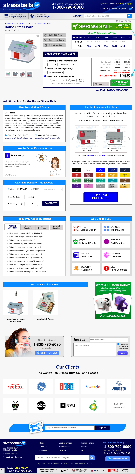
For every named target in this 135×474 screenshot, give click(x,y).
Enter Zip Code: (14, 197)
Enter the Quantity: (15, 204)
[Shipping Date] (57, 80)
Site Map (84, 447)
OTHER (35, 189)
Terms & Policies (87, 443)
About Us (104, 9)
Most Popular (64, 447)
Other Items (63, 450)
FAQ (124, 9)
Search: (77, 15)
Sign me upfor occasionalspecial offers (123, 346)
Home (42, 443)
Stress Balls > (17, 24)
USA (11, 189)
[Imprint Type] (55, 72)
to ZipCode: (68, 80)
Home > (8, 24)
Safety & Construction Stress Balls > (37, 24)
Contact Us (115, 9)
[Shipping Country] (52, 189)
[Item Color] (67, 64)
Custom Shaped (65, 443)
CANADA (22, 189)
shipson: (49, 80)
